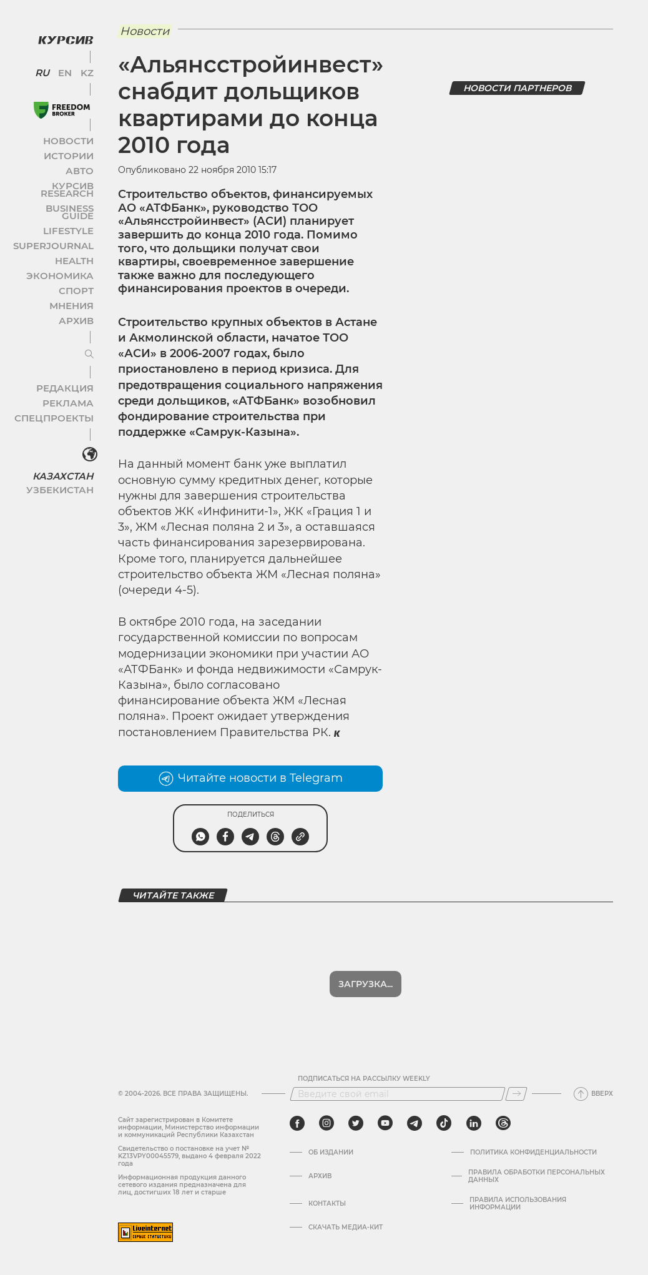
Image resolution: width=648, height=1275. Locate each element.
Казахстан (64, 447)
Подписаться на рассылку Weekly (364, 1079)
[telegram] (414, 1123)
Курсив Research (52, 175)
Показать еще (365, 984)
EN (62, 62)
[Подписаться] (516, 1094)
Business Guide (56, 190)
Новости (68, 130)
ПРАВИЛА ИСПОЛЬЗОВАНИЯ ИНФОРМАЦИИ (517, 1203)
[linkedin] (473, 1123)
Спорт (73, 265)
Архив (72, 295)
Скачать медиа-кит (345, 1227)
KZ (80, 62)
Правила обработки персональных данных (536, 1176)
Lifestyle (67, 205)
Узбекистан (62, 461)
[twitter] (355, 1123)
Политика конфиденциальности (533, 1152)
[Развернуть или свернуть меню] (80, 329)
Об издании (330, 1152)
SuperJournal (58, 220)
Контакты (327, 1204)
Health (71, 235)
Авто (75, 160)
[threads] (503, 1123)
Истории (68, 145)
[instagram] (326, 1123)
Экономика (62, 250)
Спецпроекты (58, 392)
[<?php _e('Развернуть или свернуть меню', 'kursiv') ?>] (80, 429)
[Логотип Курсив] (56, 29)
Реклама (67, 377)
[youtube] (385, 1123)
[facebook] (297, 1123)
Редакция (65, 362)
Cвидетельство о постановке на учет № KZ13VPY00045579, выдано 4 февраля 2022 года (189, 1156)
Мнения (69, 280)
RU (45, 62)
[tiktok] (443, 1123)
